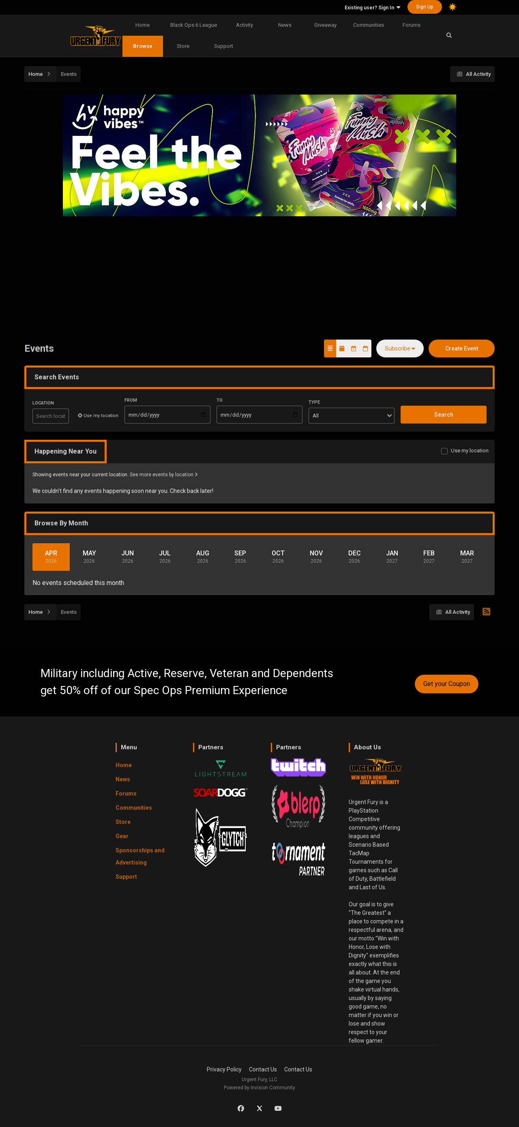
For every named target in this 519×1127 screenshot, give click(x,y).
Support (223, 46)
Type (314, 402)
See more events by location (164, 474)
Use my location (470, 450)
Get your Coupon (446, 684)
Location (43, 403)
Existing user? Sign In (372, 8)
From (130, 400)
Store (183, 46)
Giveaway (325, 25)
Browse (142, 46)
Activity (244, 25)
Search (443, 414)
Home (142, 25)
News (285, 25)
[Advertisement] (259, 278)
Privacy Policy (224, 1069)
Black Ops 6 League (193, 25)
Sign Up (424, 7)
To (220, 400)
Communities (368, 25)
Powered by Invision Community (259, 1087)
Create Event (461, 348)
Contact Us (263, 1069)
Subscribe (400, 348)
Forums (411, 25)
